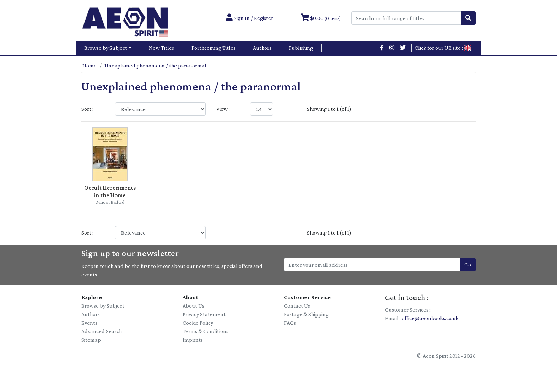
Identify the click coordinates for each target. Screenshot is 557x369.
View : (223, 109)
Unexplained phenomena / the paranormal (155, 65)
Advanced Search (101, 331)
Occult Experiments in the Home (110, 191)
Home (89, 65)
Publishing (301, 48)
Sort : (87, 109)
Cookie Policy (198, 323)
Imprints (193, 340)
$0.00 (321, 18)
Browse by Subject (105, 48)
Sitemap (91, 340)
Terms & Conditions (205, 331)
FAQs (290, 323)
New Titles (161, 48)
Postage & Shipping (306, 314)
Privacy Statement (204, 314)
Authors (262, 48)
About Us (193, 306)
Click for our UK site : (443, 48)
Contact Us (297, 306)
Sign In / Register (249, 18)
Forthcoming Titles (213, 48)
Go (467, 264)
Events (89, 323)
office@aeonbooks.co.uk (430, 318)
